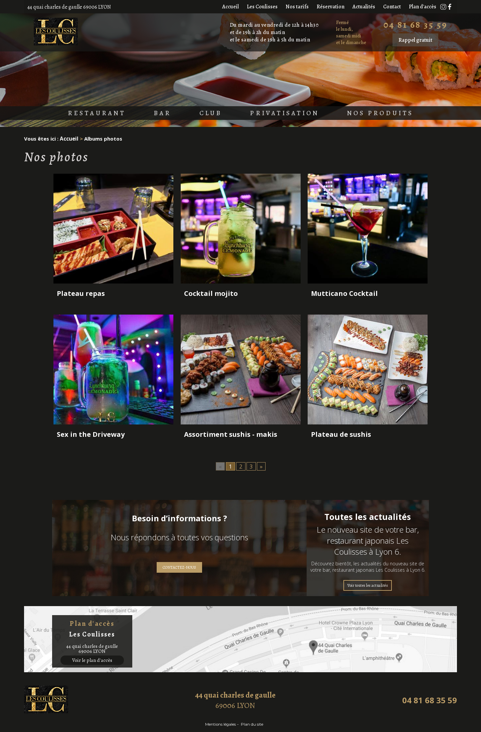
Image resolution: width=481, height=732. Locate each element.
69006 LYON (235, 700)
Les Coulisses (262, 6)
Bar (154, 114)
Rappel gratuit (415, 40)
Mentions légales (218, 724)
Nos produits (392, 114)
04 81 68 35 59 (415, 24)
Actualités (363, 6)
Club (205, 114)
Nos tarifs (297, 6)
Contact (392, 6)
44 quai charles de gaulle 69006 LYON (69, 7)
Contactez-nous (179, 567)
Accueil (230, 6)
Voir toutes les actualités (367, 585)
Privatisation (286, 114)
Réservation (330, 6)
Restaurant (83, 114)
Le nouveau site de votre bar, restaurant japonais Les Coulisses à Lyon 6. (368, 540)
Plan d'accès (422, 6)
